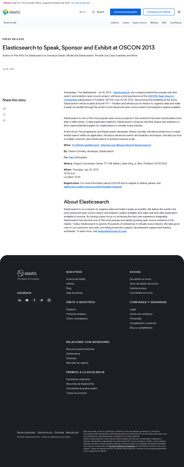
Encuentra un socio (140, 279)
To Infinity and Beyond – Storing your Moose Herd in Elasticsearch (111, 145)
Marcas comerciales (26, 432)
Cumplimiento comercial (143, 323)
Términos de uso (45, 432)
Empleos (71, 309)
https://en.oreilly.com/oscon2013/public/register (93, 186)
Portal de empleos (76, 313)
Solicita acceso (138, 288)
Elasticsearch (122, 92)
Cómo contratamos (77, 318)
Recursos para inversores (80, 349)
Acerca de (10, 22)
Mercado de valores (77, 362)
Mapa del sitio (72, 432)
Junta (126, 22)
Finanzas (71, 358)
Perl (71, 157)
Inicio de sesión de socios (144, 283)
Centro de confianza (141, 313)
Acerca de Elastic (76, 279)
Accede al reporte (80, 3)
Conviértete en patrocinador (81, 388)
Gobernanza (73, 353)
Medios (154, 22)
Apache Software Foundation (122, 446)
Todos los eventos (76, 393)
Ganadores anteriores (78, 379)
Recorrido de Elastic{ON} (80, 383)
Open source (140, 22)
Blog (68, 288)
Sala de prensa (74, 292)
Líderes (115, 22)
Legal (133, 309)
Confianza (176, 22)
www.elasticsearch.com (112, 231)
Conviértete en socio (141, 292)
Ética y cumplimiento (141, 327)
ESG (164, 22)
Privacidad (135, 318)
